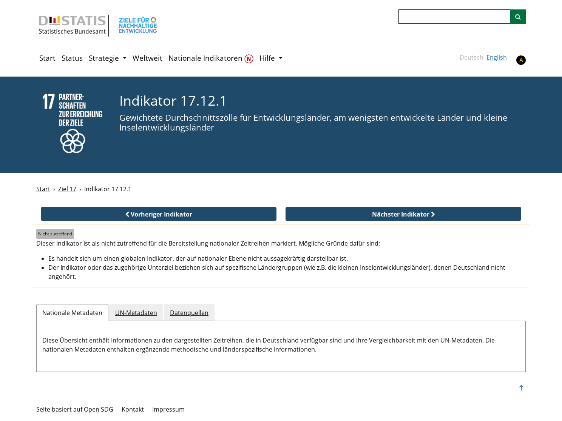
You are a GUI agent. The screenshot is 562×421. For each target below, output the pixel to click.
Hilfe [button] (268, 58)
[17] (72, 124)
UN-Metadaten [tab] (136, 313)
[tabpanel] (281, 343)
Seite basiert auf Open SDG (74, 409)
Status (72, 58)
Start (47, 58)
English (496, 57)
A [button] (521, 60)
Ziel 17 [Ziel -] (67, 189)
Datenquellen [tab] (189, 313)
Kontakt (133, 409)
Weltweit (147, 58)
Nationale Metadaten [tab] (72, 313)
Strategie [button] (105, 58)
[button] (158, 214)
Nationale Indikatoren (210, 58)
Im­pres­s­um (168, 409)
